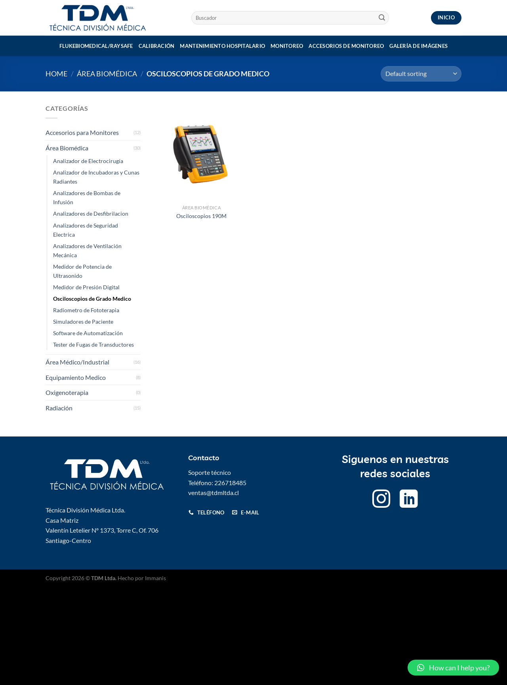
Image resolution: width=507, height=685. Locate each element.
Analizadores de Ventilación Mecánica (87, 250)
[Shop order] (421, 74)
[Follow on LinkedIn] (409, 500)
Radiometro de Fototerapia (86, 310)
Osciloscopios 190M (201, 216)
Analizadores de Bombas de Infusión (86, 197)
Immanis (155, 578)
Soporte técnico (209, 472)
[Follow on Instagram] (381, 500)
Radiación (59, 408)
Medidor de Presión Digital (86, 287)
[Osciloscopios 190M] (201, 152)
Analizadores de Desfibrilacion (90, 213)
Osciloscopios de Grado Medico (92, 298)
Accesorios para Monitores (82, 132)
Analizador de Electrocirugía (88, 160)
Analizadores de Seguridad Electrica (85, 230)
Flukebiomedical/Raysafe (96, 46)
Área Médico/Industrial (77, 362)
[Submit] (382, 18)
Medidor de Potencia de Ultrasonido (82, 271)
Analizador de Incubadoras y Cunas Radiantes (96, 177)
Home (56, 73)
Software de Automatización (88, 333)
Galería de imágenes (418, 46)
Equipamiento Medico (76, 377)
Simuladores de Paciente (83, 321)
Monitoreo (287, 46)
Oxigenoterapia (67, 392)
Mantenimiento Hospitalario (222, 46)
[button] (453, 668)
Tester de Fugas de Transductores (93, 344)
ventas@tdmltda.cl (213, 492)
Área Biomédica (107, 73)
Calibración (157, 46)
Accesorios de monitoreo (346, 46)
